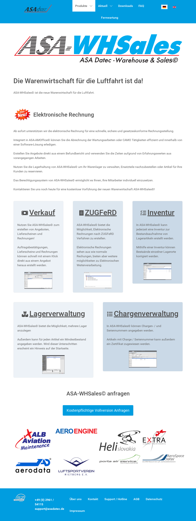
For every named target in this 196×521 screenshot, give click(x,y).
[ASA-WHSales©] (38, 9)
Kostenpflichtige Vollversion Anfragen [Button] (98, 410)
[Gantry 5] (98, 48)
